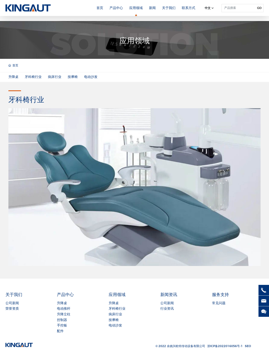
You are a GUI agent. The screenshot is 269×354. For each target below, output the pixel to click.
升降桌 (13, 77)
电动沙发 (91, 77)
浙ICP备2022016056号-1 (225, 346)
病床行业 (54, 77)
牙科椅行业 (33, 77)
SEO (248, 346)
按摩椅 (73, 77)
